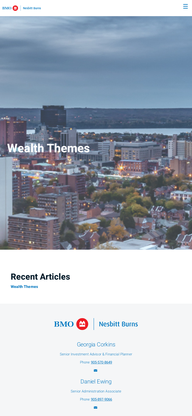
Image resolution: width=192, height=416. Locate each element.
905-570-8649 (101, 362)
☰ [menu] (185, 7)
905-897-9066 (101, 399)
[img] (96, 125)
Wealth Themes (24, 287)
